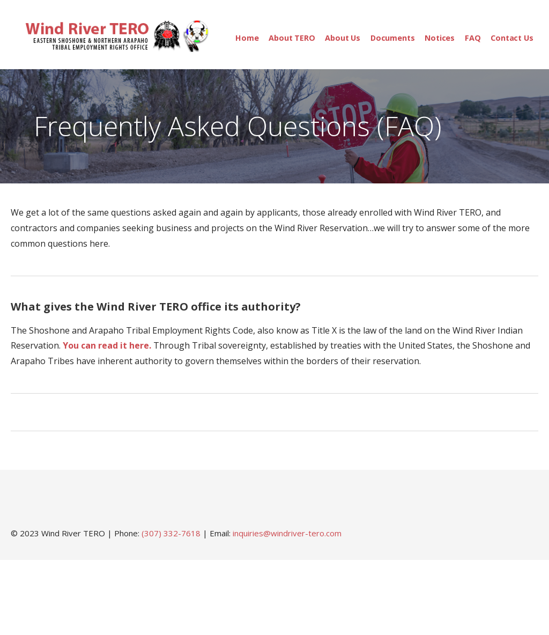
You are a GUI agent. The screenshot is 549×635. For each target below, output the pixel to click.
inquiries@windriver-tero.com (287, 533)
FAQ (473, 38)
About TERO (292, 38)
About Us (342, 38)
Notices (440, 38)
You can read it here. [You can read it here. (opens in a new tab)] (107, 345)
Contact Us (512, 38)
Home (246, 38)
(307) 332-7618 (171, 533)
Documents (392, 38)
